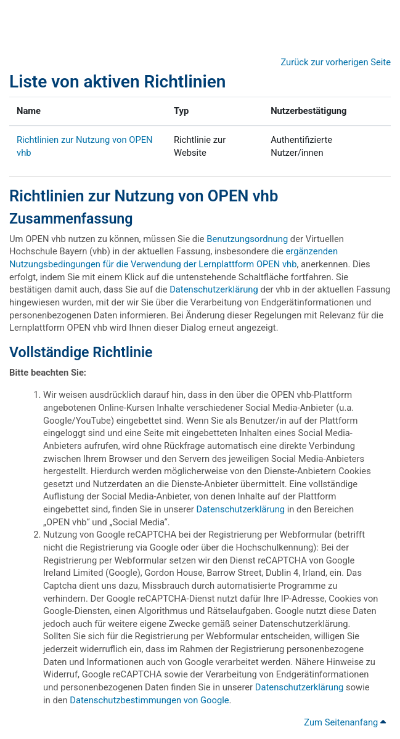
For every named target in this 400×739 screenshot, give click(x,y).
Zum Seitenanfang (345, 722)
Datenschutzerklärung (213, 289)
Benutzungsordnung (247, 238)
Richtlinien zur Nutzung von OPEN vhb (143, 196)
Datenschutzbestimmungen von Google (149, 700)
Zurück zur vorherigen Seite (335, 62)
